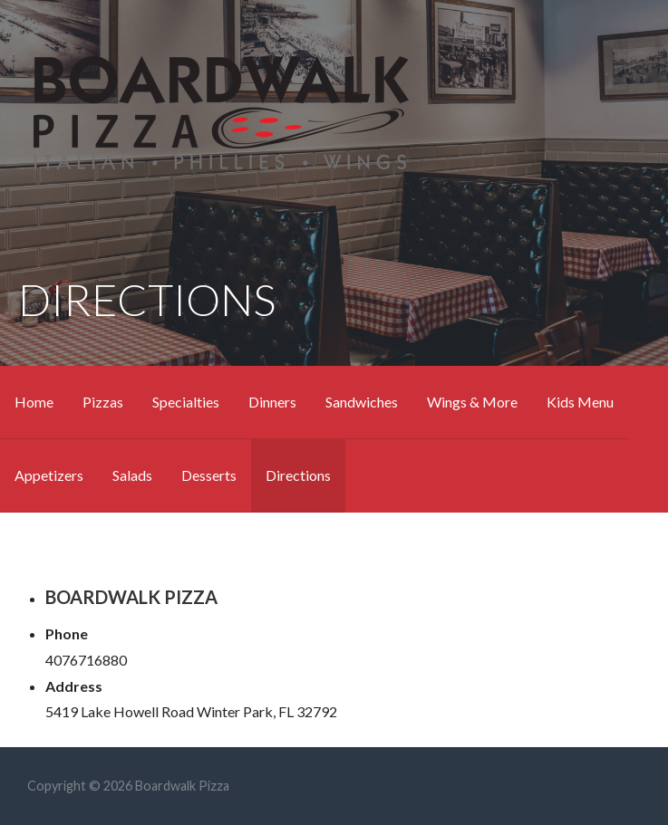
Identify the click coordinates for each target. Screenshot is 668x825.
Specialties (185, 401)
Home (34, 401)
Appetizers (49, 475)
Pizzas (102, 401)
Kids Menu (580, 401)
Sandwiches (361, 401)
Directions (298, 475)
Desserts (209, 475)
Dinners (272, 401)
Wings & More (472, 401)
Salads (132, 475)
